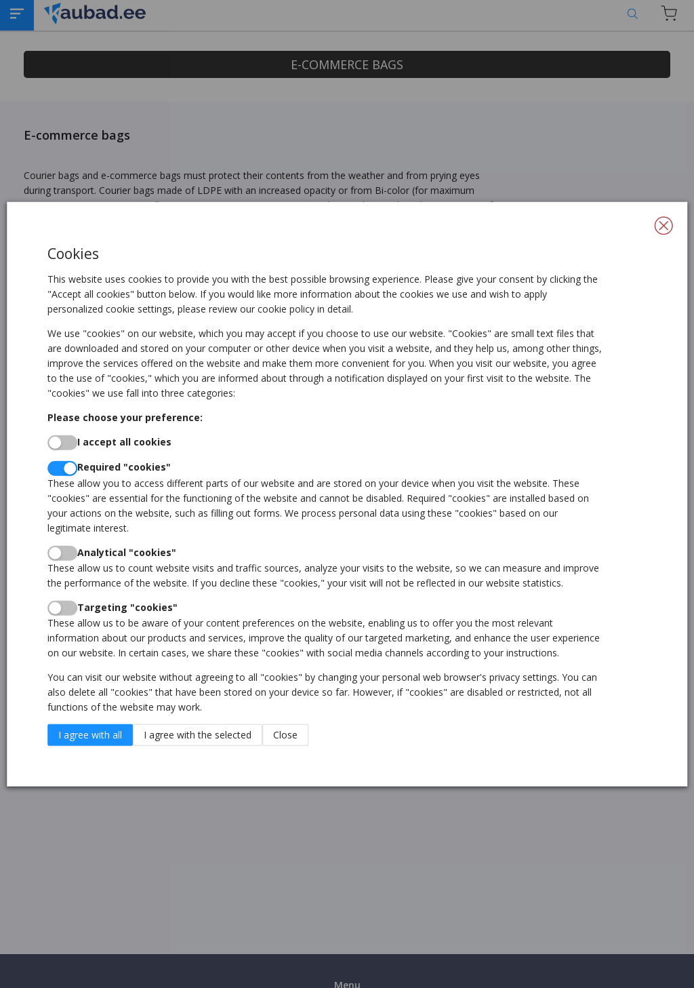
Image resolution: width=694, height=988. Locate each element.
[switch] (62, 442)
